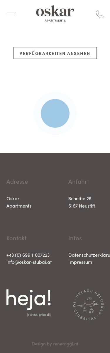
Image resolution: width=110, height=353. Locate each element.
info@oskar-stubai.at (29, 261)
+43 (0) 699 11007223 (28, 254)
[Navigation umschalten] (11, 13)
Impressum (80, 261)
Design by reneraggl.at (55, 343)
